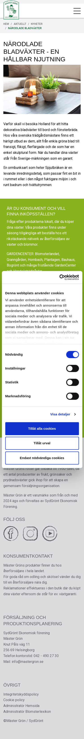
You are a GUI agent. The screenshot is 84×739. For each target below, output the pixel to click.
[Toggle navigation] (77, 10)
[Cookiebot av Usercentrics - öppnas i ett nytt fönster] (60, 277)
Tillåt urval (42, 443)
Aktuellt (20, 24)
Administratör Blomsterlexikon (27, 711)
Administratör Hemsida (21, 706)
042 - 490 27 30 (46, 656)
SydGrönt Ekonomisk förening (26, 633)
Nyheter (37, 24)
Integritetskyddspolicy (21, 694)
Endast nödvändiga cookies (42, 458)
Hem (6, 24)
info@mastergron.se (27, 662)
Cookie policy (14, 700)
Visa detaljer (60, 414)
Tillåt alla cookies (42, 428)
